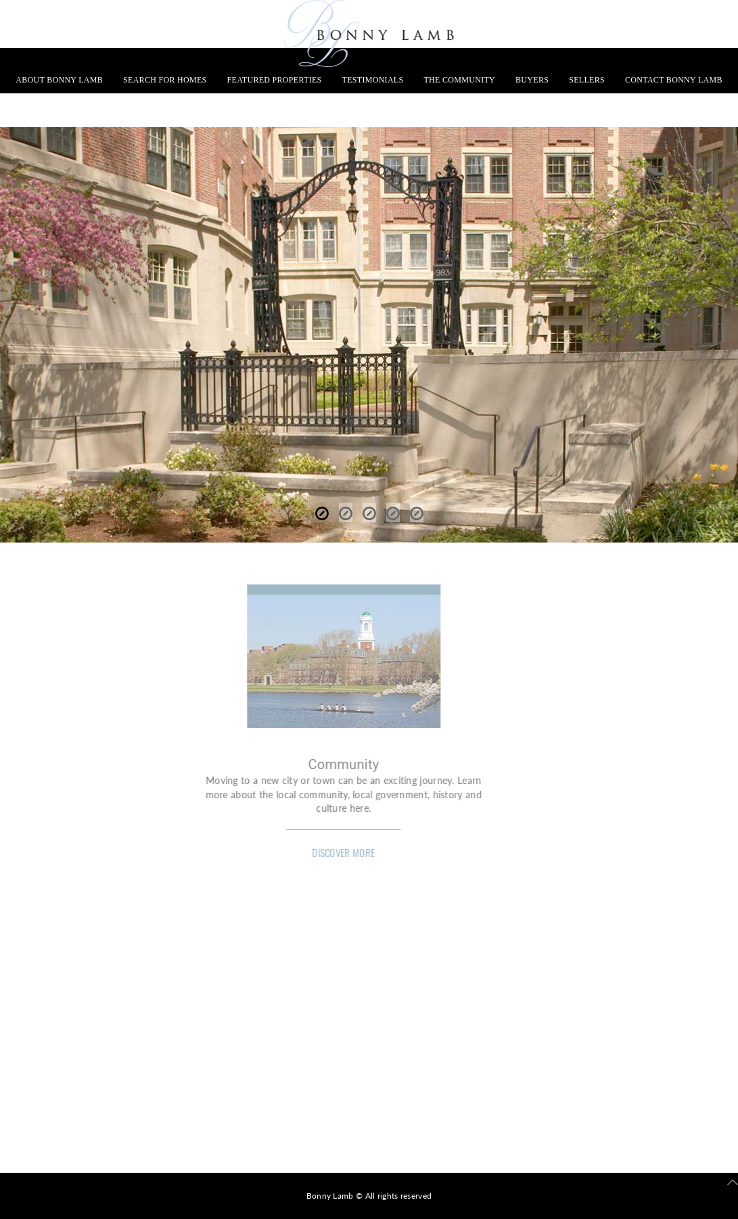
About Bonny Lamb (59, 80)
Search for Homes (165, 80)
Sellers (587, 80)
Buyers (532, 80)
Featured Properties (274, 80)
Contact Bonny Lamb (673, 80)
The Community (459, 80)
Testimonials (373, 80)
